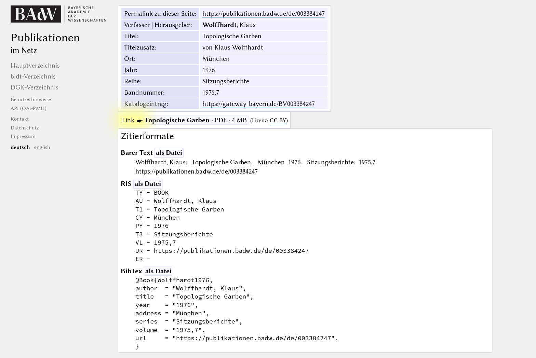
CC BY (278, 120)
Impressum (23, 136)
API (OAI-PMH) (28, 108)
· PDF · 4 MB (184, 120)
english (42, 147)
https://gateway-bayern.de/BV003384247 (258, 104)
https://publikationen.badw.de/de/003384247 (263, 13)
